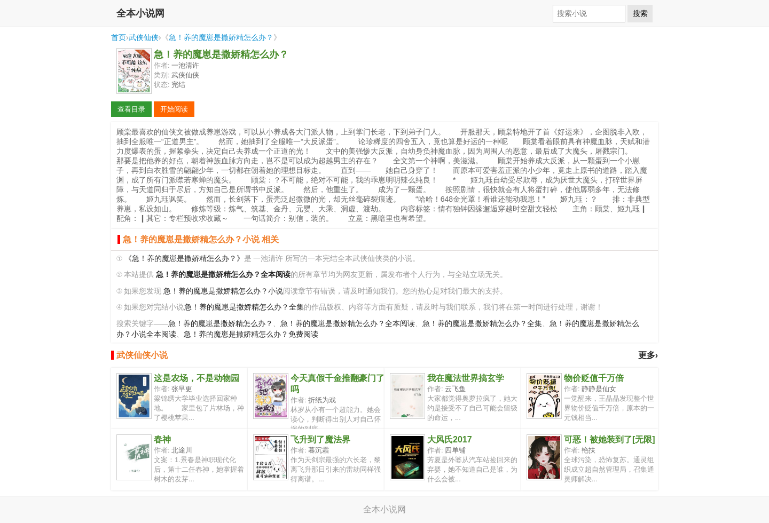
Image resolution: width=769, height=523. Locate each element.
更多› (648, 355)
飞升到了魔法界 (320, 439)
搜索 (640, 13)
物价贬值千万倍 (594, 378)
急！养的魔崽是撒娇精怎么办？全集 (244, 307)
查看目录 (131, 109)
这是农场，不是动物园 (196, 378)
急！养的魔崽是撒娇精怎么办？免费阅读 (251, 334)
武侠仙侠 (144, 37)
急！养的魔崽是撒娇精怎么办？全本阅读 (347, 324)
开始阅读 (174, 109)
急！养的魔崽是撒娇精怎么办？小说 (223, 291)
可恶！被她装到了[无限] (609, 439)
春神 (162, 439)
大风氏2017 (449, 439)
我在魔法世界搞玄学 (465, 378)
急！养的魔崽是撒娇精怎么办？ (221, 37)
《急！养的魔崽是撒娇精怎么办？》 (184, 259)
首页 (118, 37)
